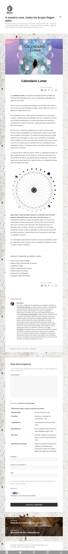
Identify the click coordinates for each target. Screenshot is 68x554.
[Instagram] (55, 90)
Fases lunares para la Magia (19, 261)
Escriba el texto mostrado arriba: (23, 496)
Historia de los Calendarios (19, 273)
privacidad (26, 547)
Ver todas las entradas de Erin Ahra (32, 339)
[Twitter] (45, 90)
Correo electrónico (18, 465)
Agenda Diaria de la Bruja (19, 271)
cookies (33, 547)
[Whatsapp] (52, 90)
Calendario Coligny (16, 266)
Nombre (13, 457)
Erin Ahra (26, 349)
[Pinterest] (48, 90)
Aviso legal (13, 547)
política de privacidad (26, 403)
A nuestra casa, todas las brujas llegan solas (29, 19)
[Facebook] (42, 90)
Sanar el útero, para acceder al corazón (23, 263)
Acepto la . (22, 403)
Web (11, 473)
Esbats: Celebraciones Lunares (20, 268)
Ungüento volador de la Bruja (20, 276)
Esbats (34, 349)
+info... (48, 412)
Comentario (15, 375)
